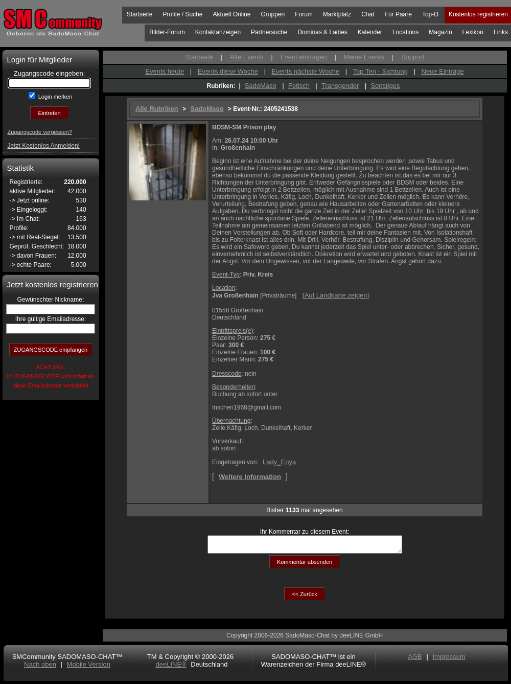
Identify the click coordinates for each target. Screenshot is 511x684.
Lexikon (472, 32)
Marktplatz (337, 14)
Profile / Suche (182, 14)
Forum (304, 14)
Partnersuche (269, 32)
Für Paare (398, 14)
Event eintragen (304, 57)
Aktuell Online (231, 14)
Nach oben (40, 667)
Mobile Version (88, 667)
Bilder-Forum (166, 32)
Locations (405, 32)
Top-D (430, 14)
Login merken (55, 97)
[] (336, 295)
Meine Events (364, 57)
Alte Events (247, 57)
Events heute (164, 71)
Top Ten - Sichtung (380, 71)
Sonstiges (385, 85)
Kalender (370, 32)
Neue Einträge (443, 71)
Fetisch (299, 85)
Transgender (340, 85)
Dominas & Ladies (322, 32)
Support (413, 57)
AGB (415, 660)
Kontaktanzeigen (218, 32)
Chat (367, 14)
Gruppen (273, 14)
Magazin (440, 32)
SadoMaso (260, 85)
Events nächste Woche (305, 71)
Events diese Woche (228, 71)
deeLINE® (170, 667)
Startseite (140, 14)
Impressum (448, 660)
